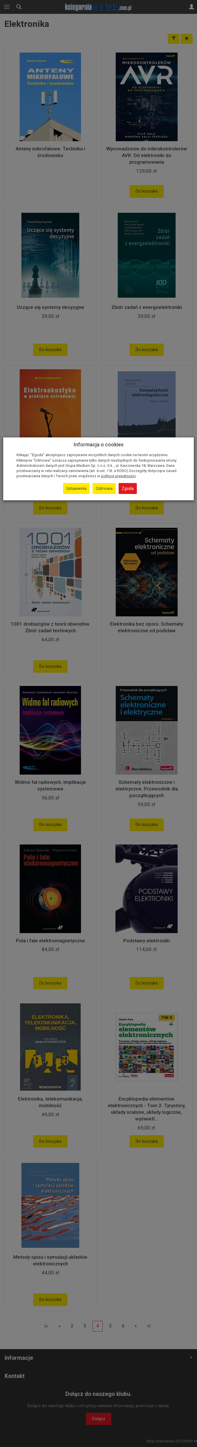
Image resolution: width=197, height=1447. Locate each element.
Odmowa (104, 488)
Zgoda (128, 488)
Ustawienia (76, 488)
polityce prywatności (118, 476)
